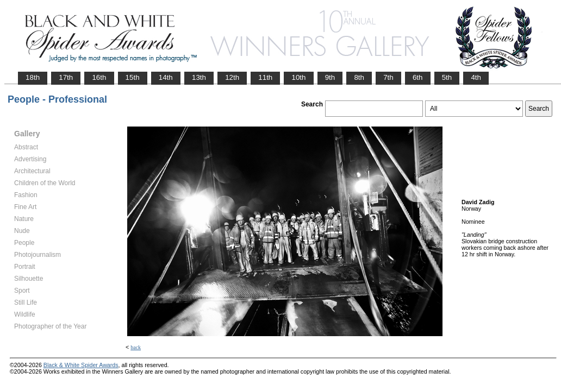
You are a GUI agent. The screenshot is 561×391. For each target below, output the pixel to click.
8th (359, 77)
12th (232, 77)
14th (166, 77)
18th (33, 77)
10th (298, 77)
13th (199, 77)
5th (447, 77)
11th (265, 77)
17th (66, 77)
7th (388, 77)
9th (330, 77)
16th (99, 77)
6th (418, 77)
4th (476, 77)
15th (133, 77)
